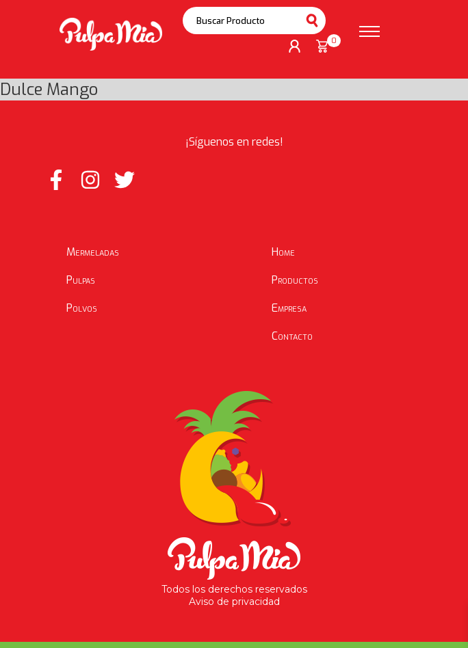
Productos (295, 280)
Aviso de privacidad (234, 601)
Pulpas (80, 280)
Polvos (81, 308)
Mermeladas (92, 252)
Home (283, 252)
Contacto (292, 336)
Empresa (289, 308)
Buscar (312, 20)
